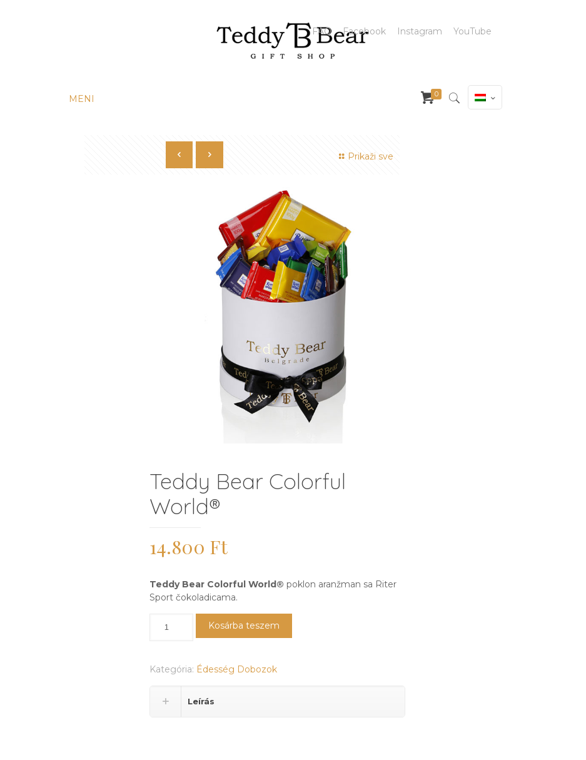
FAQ (321, 31)
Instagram (419, 31)
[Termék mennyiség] (171, 627)
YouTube (472, 31)
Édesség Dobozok (236, 669)
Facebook (364, 31)
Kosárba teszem (244, 625)
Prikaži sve (365, 156)
